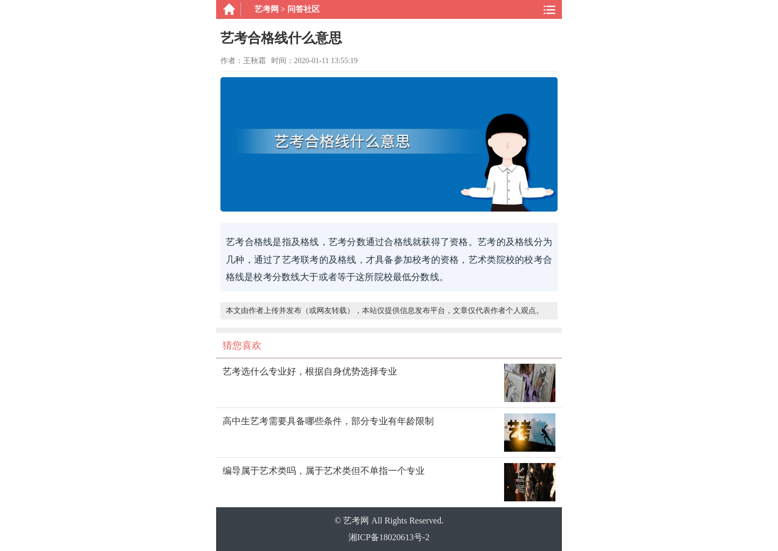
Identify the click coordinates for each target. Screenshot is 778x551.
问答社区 (303, 9)
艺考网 (266, 9)
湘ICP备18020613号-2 (389, 537)
